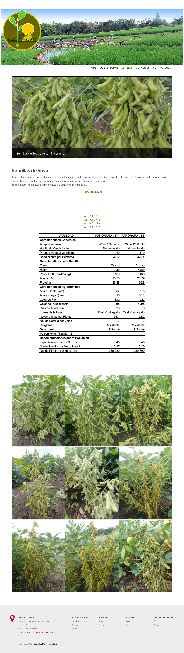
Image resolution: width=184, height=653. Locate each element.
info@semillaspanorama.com (38, 632)
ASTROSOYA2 (92, 219)
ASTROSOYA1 (92, 215)
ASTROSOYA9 (92, 226)
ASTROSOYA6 (92, 223)
